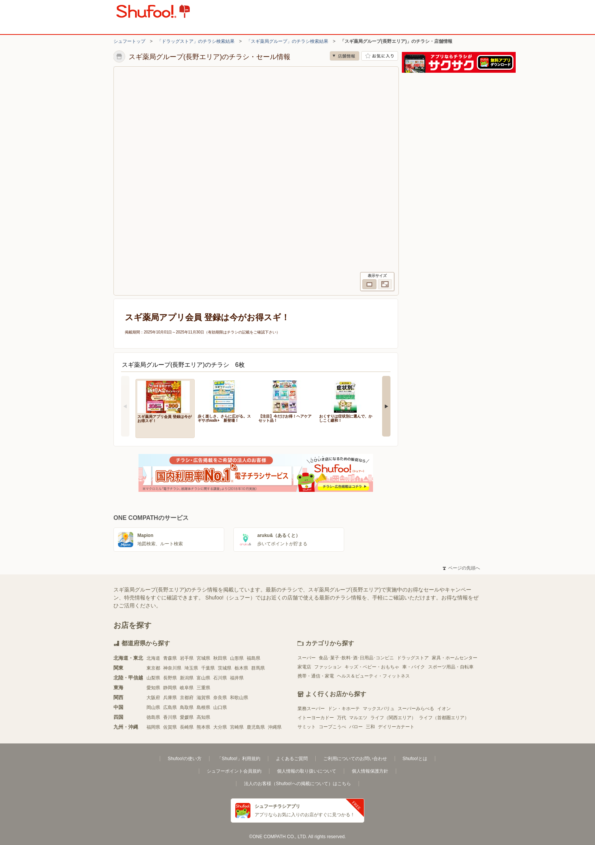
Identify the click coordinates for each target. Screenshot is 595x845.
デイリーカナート (396, 726)
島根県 (203, 707)
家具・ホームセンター (454, 657)
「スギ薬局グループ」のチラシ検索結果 (287, 41)
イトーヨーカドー (316, 717)
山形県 (237, 658)
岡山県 (153, 707)
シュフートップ (129, 41)
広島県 (170, 707)
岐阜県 (187, 687)
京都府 (187, 697)
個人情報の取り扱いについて (306, 771)
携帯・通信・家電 (316, 676)
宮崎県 (237, 727)
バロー (356, 726)
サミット (307, 726)
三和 (370, 726)
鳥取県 (187, 707)
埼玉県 (191, 668)
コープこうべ (332, 726)
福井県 (237, 678)
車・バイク (413, 667)
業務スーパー (311, 708)
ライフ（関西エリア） (393, 717)
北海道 (153, 658)
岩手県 (187, 658)
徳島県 (153, 717)
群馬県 (258, 668)
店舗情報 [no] (344, 56)
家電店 (304, 667)
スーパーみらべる (416, 708)
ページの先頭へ (461, 568)
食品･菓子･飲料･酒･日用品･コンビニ (356, 657)
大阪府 (153, 697)
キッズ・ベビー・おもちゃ (372, 667)
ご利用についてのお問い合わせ (355, 758)
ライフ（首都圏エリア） (444, 717)
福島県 (253, 658)
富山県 (203, 678)
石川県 (220, 678)
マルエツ (358, 717)
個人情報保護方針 (370, 771)
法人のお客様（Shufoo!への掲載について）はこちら (297, 783)
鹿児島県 (256, 727)
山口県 (220, 707)
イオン (444, 708)
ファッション (328, 667)
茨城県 (224, 668)
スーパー (307, 657)
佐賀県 (170, 727)
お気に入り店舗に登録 (379, 56)
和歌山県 (239, 697)
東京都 (153, 668)
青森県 (170, 658)
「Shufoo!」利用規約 (238, 758)
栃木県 (241, 668)
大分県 (220, 727)
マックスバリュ (379, 708)
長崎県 (187, 727)
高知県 (203, 717)
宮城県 (203, 658)
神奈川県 (172, 668)
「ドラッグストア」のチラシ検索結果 (196, 41)
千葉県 (208, 668)
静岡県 (170, 687)
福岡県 (153, 727)
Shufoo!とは (415, 758)
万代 (341, 717)
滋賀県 (203, 697)
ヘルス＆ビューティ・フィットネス (373, 676)
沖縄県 (275, 727)
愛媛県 (187, 717)
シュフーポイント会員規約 (234, 771)
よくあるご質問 (292, 758)
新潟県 (187, 678)
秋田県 (220, 658)
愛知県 (153, 687)
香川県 (170, 717)
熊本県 (203, 727)
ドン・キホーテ (344, 708)
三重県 (203, 687)
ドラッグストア (413, 657)
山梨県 (153, 678)
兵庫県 (170, 697)
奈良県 (220, 697)
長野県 (170, 678)
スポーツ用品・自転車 (451, 667)
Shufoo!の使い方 (184, 758)
